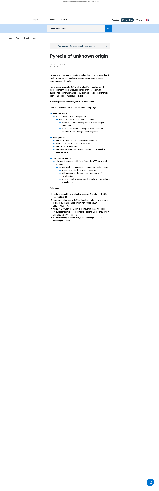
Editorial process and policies (85, 481)
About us (115, 20)
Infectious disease (30, 38)
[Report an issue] (80, 344)
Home (10, 38)
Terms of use (66, 481)
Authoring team (55, 66)
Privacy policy (52, 481)
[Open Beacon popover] (150, 482)
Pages (18, 38)
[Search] (108, 28)
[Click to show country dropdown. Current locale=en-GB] (148, 20)
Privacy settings (105, 481)
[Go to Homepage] (16, 20)
